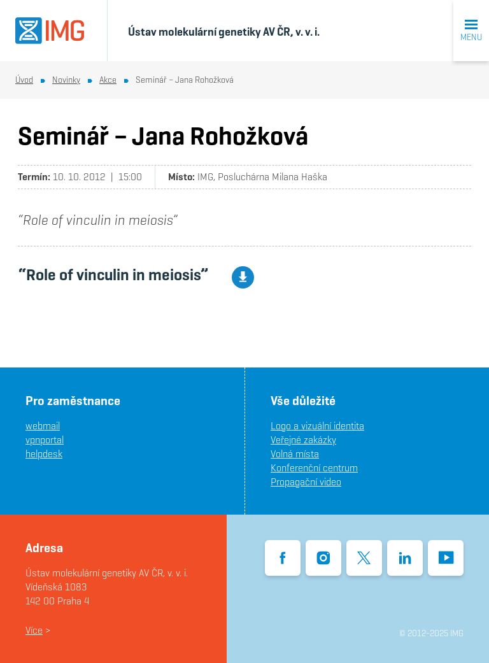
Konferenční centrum (314, 467)
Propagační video (306, 481)
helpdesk (43, 453)
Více (34, 630)
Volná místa (295, 453)
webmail (42, 425)
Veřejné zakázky (303, 439)
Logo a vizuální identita (317, 425)
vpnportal (44, 439)
